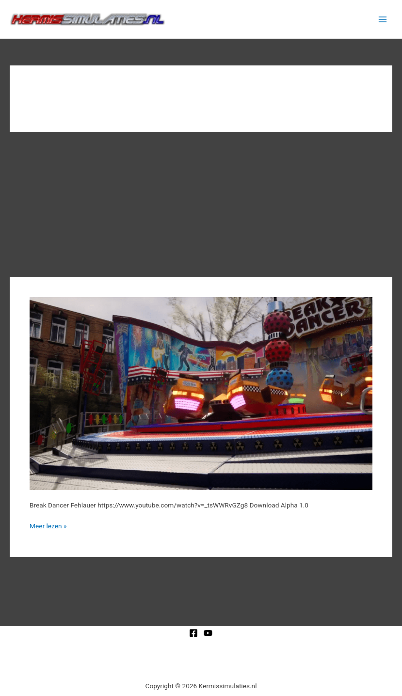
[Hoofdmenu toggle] (383, 19)
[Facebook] (193, 633)
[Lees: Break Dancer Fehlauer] (201, 392)
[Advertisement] (201, 204)
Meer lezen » (48, 525)
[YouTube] (208, 633)
